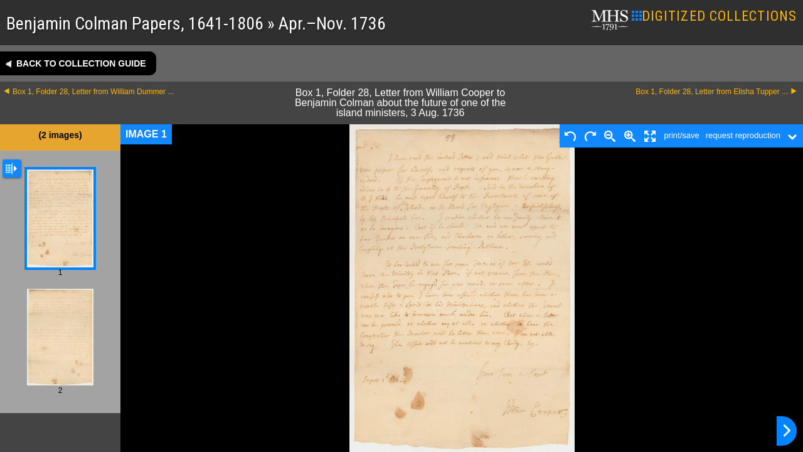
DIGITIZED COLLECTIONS (714, 16)
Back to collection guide (81, 63)
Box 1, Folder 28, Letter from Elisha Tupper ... (711, 91)
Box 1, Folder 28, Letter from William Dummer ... (93, 91)
